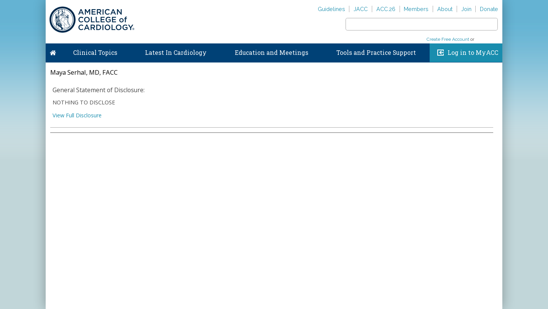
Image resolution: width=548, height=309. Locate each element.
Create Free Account (448, 39)
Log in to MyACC (473, 52)
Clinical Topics (95, 52)
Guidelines (331, 9)
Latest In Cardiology (176, 52)
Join (466, 9)
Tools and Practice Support (376, 52)
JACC (361, 9)
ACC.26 (385, 9)
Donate (489, 9)
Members (416, 9)
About (444, 9)
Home (53, 51)
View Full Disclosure (77, 115)
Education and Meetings (271, 52)
